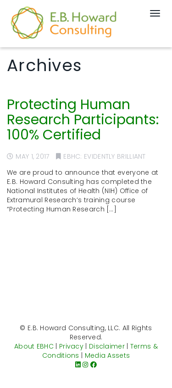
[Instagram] (85, 364)
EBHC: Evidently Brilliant (104, 156)
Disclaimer (107, 346)
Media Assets (107, 355)
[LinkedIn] (78, 364)
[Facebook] (93, 364)
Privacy (71, 346)
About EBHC (34, 346)
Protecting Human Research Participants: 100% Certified (83, 119)
